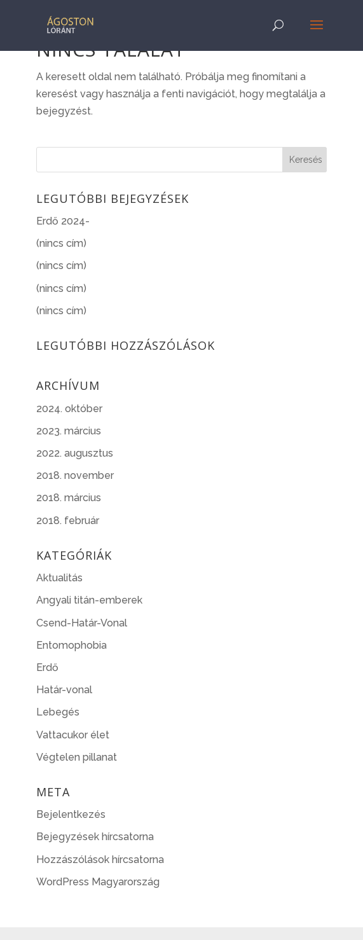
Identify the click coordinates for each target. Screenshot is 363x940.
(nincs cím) (61, 243)
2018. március (68, 498)
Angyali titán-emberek (89, 600)
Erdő (47, 667)
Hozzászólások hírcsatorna (100, 860)
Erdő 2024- (63, 221)
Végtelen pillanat (76, 757)
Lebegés (57, 712)
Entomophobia (71, 645)
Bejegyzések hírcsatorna (95, 837)
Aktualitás (59, 578)
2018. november (75, 475)
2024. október (69, 409)
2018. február (67, 521)
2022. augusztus (74, 453)
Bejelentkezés (71, 814)
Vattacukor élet (72, 735)
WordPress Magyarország (98, 882)
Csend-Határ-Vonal (81, 623)
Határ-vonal (64, 690)
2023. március (68, 431)
